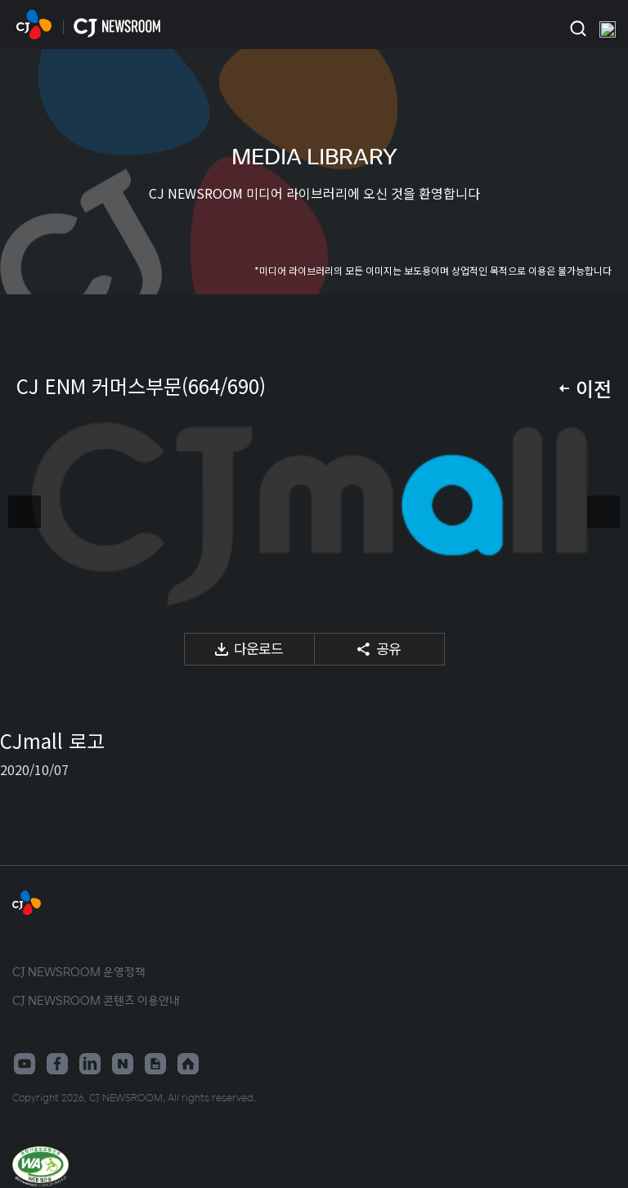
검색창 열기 (577, 29)
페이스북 (57, 1063)
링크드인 (90, 1063)
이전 (594, 388)
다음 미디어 (603, 511)
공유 (388, 648)
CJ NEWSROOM (34, 24)
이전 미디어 (24, 511)
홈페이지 (188, 1063)
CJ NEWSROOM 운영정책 (79, 971)
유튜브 (24, 1063)
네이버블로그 (122, 1063)
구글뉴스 (155, 1063)
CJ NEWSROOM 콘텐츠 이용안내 (96, 1000)
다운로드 (258, 648)
